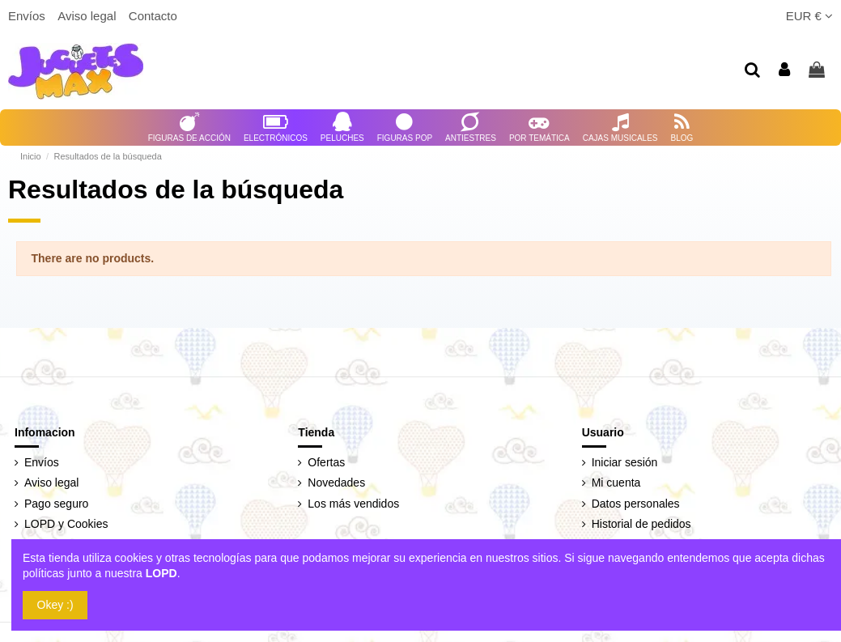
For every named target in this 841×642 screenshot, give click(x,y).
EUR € (809, 16)
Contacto (153, 16)
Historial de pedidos (641, 523)
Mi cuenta (616, 482)
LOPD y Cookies (66, 523)
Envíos (28, 16)
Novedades (336, 482)
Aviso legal (88, 16)
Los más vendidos (353, 503)
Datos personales (636, 503)
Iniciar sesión (625, 462)
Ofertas (326, 462)
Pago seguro (56, 503)
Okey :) (55, 604)
